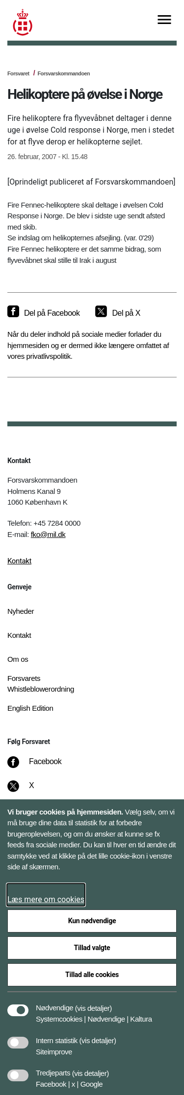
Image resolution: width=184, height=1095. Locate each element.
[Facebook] (41, 766)
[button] (93, 1003)
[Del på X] (117, 313)
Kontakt (19, 561)
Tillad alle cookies (92, 975)
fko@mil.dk (48, 534)
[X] (32, 790)
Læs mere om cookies (45, 899)
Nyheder (20, 611)
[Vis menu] (164, 20)
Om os (17, 659)
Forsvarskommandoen (63, 73)
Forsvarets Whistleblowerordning (40, 684)
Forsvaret (18, 73)
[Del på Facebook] (43, 313)
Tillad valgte (92, 948)
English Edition (30, 708)
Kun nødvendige (92, 921)
